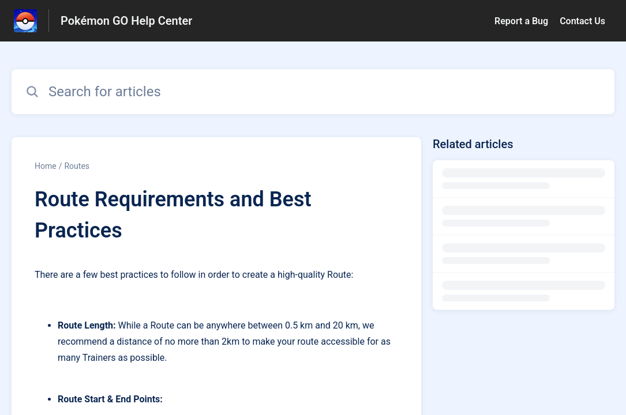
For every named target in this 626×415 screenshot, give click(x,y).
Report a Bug (521, 21)
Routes (76, 166)
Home (46, 166)
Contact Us (582, 21)
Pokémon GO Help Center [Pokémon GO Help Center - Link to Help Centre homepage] (126, 21)
